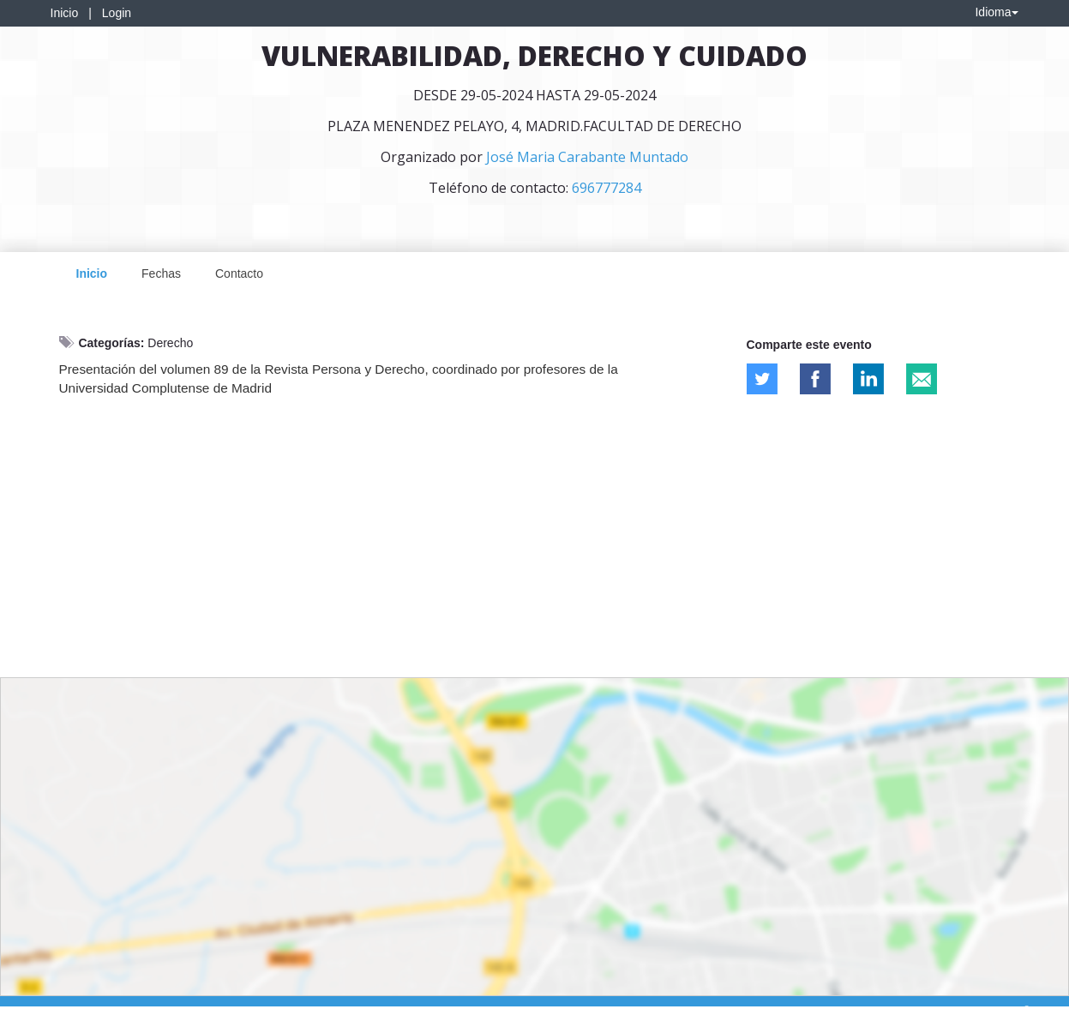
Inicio (65, 13)
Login (116, 13)
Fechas (161, 273)
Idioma (996, 12)
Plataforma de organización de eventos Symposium (543, 1011)
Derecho (170, 343)
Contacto (239, 273)
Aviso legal (39, 1011)
